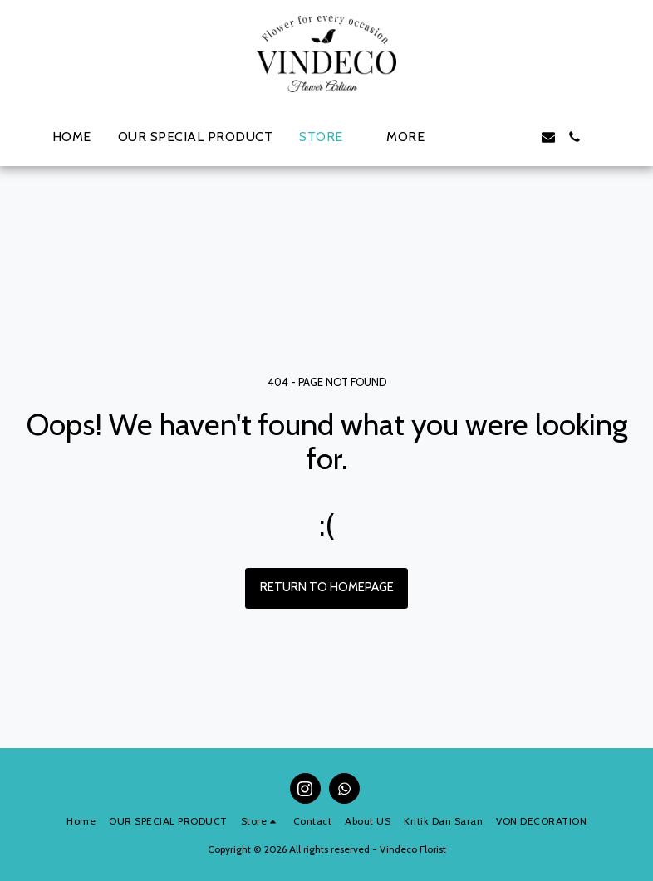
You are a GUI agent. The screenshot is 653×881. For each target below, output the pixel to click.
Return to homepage (327, 587)
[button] (468, 137)
